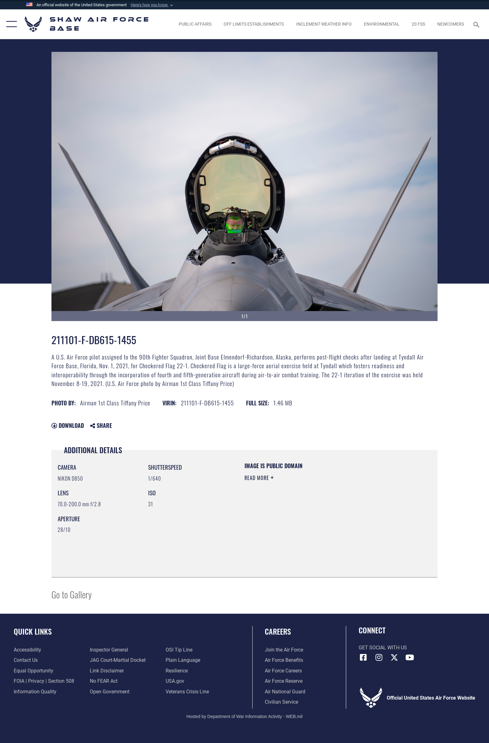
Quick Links (33, 631)
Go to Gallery (71, 594)
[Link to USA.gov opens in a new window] (175, 681)
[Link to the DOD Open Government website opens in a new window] (109, 692)
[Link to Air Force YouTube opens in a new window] (409, 657)
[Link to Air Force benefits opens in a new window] (284, 660)
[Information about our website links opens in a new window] (107, 671)
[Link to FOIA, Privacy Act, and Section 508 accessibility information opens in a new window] (44, 681)
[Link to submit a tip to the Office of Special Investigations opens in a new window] (179, 650)
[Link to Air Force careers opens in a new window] (283, 671)
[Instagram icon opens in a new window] (378, 657)
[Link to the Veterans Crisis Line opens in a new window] (187, 692)
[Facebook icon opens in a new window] (363, 657)
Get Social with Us (383, 648)
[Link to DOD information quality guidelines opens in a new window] (35, 692)
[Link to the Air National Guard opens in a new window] (285, 692)
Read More (257, 478)
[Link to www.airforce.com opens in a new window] (284, 650)
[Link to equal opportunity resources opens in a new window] (33, 671)
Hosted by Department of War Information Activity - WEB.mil (244, 716)
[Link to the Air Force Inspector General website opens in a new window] (109, 650)
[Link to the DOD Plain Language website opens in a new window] (183, 660)
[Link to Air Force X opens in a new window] (394, 657)
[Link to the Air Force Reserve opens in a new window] (284, 681)
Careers (278, 631)
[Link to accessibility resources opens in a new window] (27, 650)
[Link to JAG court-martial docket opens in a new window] (118, 660)
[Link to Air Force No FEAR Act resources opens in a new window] (104, 681)
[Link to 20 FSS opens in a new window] (418, 24)
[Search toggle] (477, 24)
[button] (152, 5)
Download (67, 425)
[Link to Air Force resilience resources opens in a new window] (177, 671)
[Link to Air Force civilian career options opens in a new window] (281, 702)
